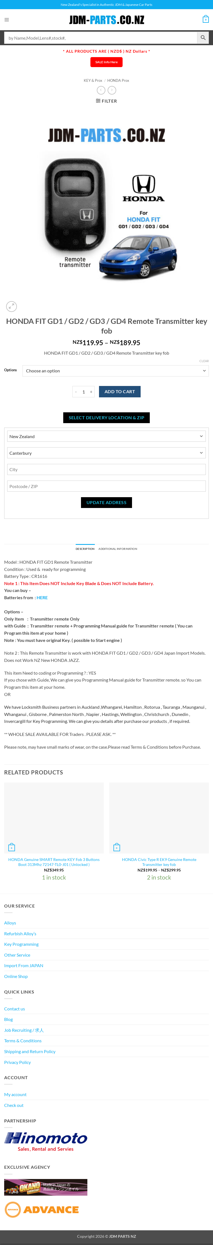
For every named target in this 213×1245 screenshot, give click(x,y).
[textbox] (106, 656)
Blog (8, 1020)
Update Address (107, 502)
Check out (14, 1106)
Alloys (10, 924)
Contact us (14, 1009)
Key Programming (21, 945)
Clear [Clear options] (204, 361)
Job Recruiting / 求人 (24, 1031)
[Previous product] (112, 90)
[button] (7, 19)
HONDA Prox (118, 80)
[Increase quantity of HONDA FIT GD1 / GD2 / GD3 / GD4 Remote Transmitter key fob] (91, 391)
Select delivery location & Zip (106, 417)
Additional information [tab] (121, 549)
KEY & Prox (93, 80)
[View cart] (205, 19)
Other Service (17, 956)
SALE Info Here (106, 62)
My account (15, 1095)
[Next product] (101, 90)
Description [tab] (79, 549)
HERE (42, 598)
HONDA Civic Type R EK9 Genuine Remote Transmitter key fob (159, 863)
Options (10, 370)
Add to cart (120, 391)
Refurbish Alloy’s (20, 934)
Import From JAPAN (23, 966)
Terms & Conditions (23, 1042)
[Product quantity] (83, 391)
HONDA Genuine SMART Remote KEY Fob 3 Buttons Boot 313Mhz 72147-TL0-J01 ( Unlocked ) (54, 863)
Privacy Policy (17, 1063)
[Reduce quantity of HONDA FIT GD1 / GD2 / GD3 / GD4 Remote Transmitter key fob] (75, 391)
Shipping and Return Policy (29, 1052)
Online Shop (16, 977)
